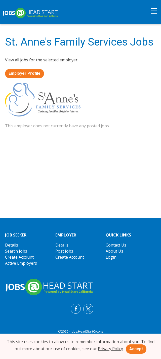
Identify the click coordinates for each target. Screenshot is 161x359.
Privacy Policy (110, 348)
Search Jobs (16, 251)
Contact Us (116, 245)
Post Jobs (64, 251)
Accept (136, 348)
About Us (114, 251)
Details (11, 245)
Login (111, 257)
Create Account (19, 257)
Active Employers (21, 263)
